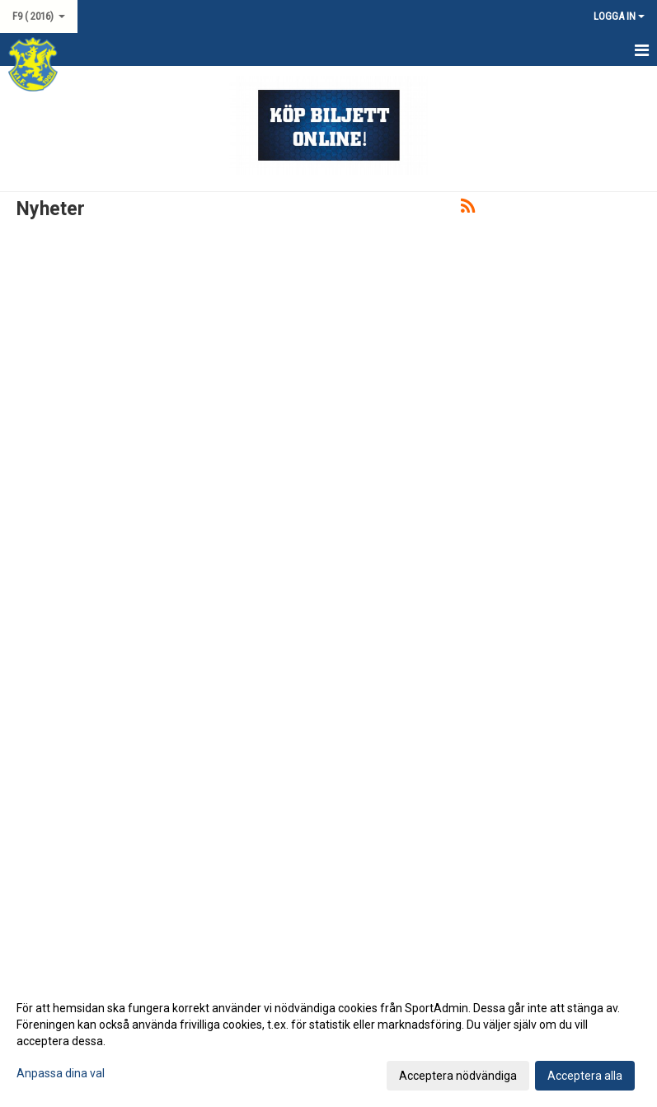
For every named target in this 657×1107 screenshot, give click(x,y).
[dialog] (328, 1041)
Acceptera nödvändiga (458, 1075)
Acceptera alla (584, 1075)
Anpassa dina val (60, 1073)
